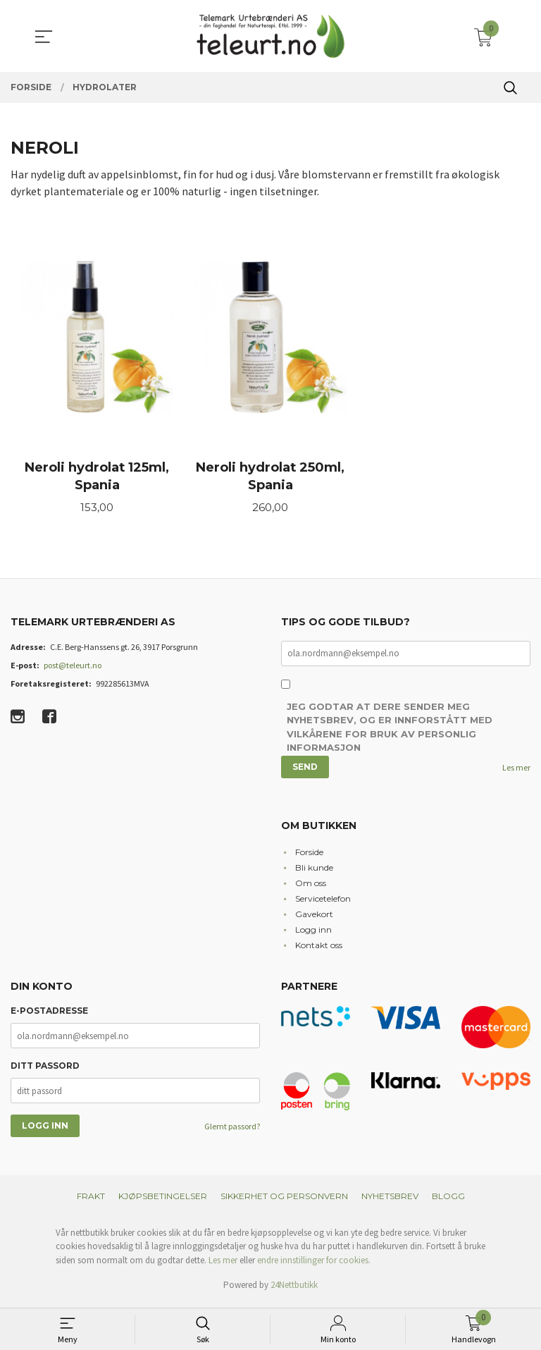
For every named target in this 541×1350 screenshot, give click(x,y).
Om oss (310, 887)
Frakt (91, 1200)
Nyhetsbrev (389, 1200)
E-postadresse (49, 1015)
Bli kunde (314, 871)
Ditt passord (45, 1070)
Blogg (448, 1200)
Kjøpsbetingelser (162, 1200)
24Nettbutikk (294, 1290)
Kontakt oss (318, 949)
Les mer (516, 772)
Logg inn (313, 933)
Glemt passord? (232, 1131)
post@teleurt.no (72, 668)
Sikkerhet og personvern (284, 1200)
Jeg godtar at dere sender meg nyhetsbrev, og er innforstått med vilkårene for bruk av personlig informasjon (389, 732)
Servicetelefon (323, 902)
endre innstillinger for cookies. (314, 1264)
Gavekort (314, 918)
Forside (309, 856)
